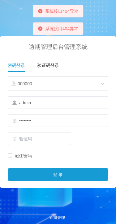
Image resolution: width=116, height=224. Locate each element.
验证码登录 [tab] (48, 65)
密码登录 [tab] (16, 65)
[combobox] (58, 83)
